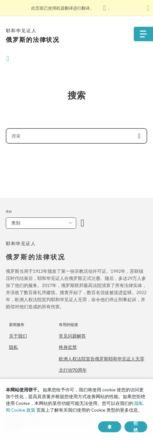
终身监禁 (68, 347)
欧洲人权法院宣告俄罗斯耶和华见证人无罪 (101, 359)
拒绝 (135, 426)
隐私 (13, 347)
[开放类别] (82, 223)
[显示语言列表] (106, 8)
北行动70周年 (73, 370)
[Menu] (143, 34)
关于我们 (18, 336)
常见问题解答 (72, 336)
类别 (15, 223)
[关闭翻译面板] (148, 8)
